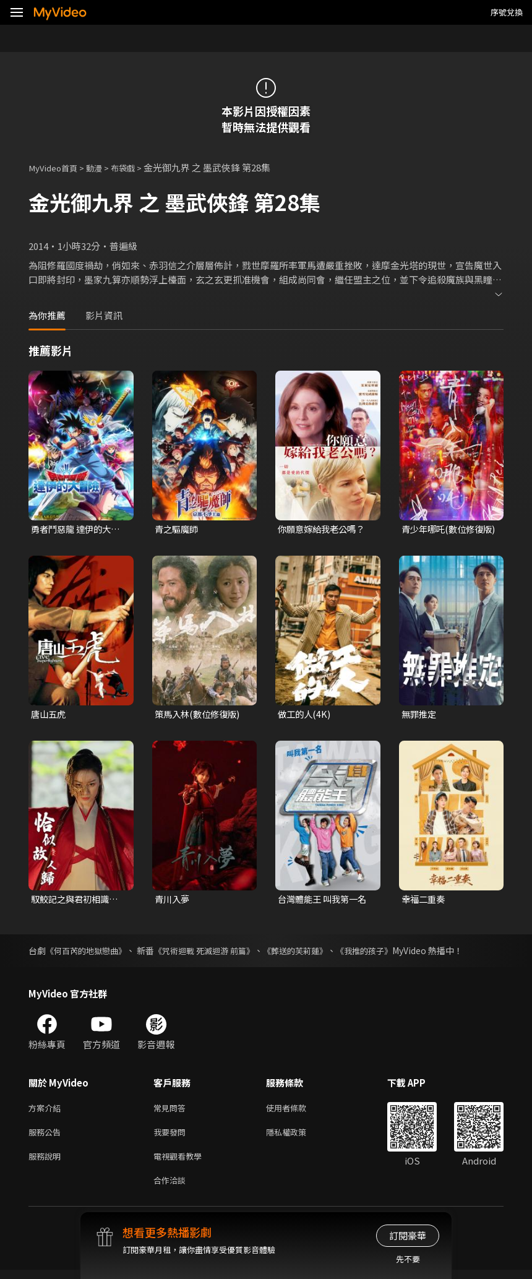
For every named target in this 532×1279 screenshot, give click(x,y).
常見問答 (172, 1110)
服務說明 (47, 1162)
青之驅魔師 (178, 529)
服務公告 (47, 1136)
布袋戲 (134, 167)
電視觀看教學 (181, 1162)
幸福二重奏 (424, 900)
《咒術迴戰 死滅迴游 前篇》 (214, 952)
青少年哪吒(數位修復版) (445, 529)
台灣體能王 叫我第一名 (325, 900)
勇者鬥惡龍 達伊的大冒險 (78, 529)
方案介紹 (47, 1110)
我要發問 (172, 1136)
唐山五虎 (49, 714)
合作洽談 (172, 1188)
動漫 (102, 167)
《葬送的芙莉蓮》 (311, 952)
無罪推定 (420, 714)
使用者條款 (296, 1110)
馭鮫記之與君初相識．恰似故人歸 (77, 901)
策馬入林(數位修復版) (200, 714)
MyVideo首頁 (56, 167)
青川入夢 (173, 900)
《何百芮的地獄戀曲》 (89, 952)
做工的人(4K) (305, 714)
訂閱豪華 (407, 1235)
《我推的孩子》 (384, 952)
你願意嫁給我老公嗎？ (324, 529)
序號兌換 (507, 12)
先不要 (408, 1259)
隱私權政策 (296, 1136)
